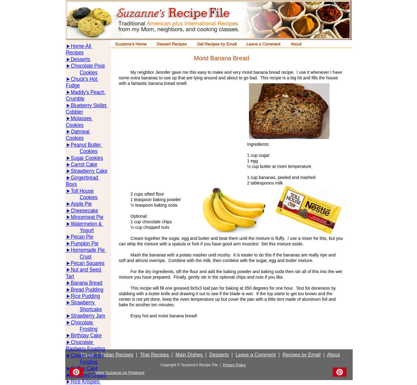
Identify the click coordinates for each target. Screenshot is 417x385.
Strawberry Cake (89, 171)
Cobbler (74, 112)
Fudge (73, 85)
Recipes (75, 52)
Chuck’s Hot (84, 79)
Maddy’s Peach (88, 92)
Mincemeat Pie (87, 217)
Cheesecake (84, 210)
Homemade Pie (88, 250)
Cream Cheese (88, 355)
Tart (70, 276)
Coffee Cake (84, 368)
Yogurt (87, 230)
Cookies (89, 72)
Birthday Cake (86, 335)
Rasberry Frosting (85, 348)
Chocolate (82, 322)
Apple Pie (81, 203)
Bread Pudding (87, 289)
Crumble (75, 98)
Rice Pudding (85, 296)
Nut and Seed (86, 269)
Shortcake (91, 309)
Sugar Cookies (87, 158)
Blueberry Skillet (89, 105)
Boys (71, 184)
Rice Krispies (86, 381)
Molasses (82, 118)
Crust (85, 256)
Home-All (81, 46)
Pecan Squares (87, 263)
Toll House (82, 191)
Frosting (89, 329)
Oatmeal (81, 131)
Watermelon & (87, 223)
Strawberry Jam (88, 315)
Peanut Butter (86, 144)
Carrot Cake (84, 164)
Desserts (80, 59)
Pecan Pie (82, 236)
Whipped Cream (88, 375)
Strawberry (83, 302)
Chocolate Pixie (88, 65)
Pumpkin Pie (84, 243)
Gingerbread (85, 177)
